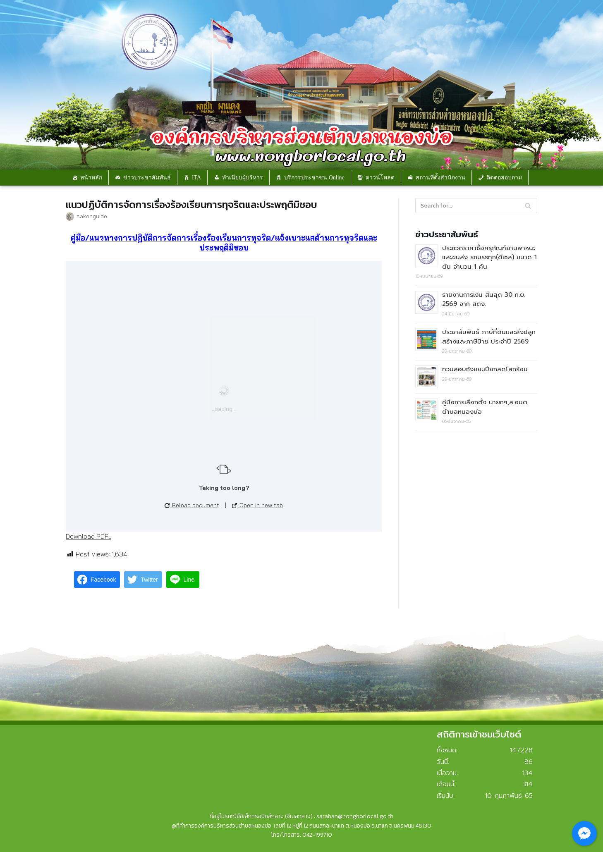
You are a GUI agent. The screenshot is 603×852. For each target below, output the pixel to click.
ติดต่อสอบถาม (504, 177)
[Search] (476, 205)
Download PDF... (88, 536)
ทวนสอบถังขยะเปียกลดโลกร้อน (485, 369)
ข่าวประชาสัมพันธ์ (147, 177)
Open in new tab (257, 505)
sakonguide (92, 216)
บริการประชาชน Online (314, 177)
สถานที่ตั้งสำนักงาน (440, 177)
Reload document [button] (192, 505)
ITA (196, 177)
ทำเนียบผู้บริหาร (242, 177)
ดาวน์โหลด (380, 177)
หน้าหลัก (91, 177)
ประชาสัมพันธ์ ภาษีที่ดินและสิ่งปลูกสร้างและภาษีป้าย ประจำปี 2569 (489, 336)
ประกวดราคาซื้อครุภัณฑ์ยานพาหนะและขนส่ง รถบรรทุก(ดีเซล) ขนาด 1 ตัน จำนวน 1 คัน (489, 257)
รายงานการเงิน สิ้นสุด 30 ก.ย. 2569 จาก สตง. (483, 299)
